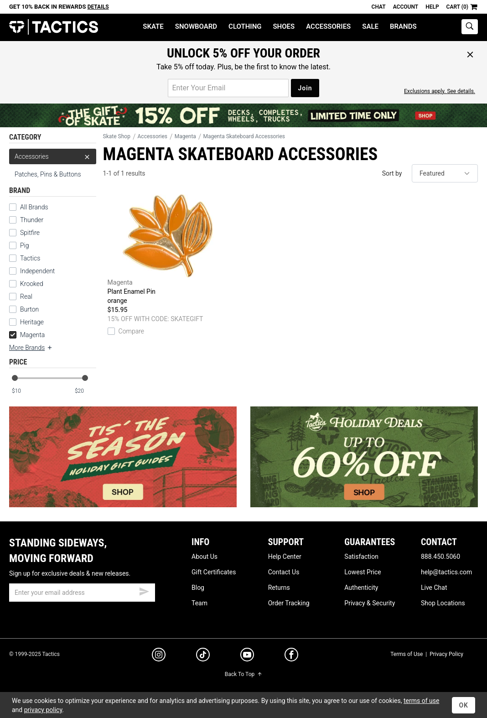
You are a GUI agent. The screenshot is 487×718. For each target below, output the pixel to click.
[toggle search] (469, 26)
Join (305, 88)
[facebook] (291, 656)
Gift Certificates (214, 572)
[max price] (85, 391)
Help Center (284, 556)
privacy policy (43, 709)
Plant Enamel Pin (168, 249)
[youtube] (247, 656)
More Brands (31, 347)
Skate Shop (116, 136)
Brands (403, 26)
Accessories (328, 26)
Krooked (31, 283)
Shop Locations (443, 603)
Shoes (284, 26)
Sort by (392, 173)
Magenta (27, 334)
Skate (153, 26)
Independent (37, 271)
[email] (82, 592)
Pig (24, 245)
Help (432, 7)
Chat (379, 7)
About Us (205, 556)
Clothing (244, 26)
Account (405, 7)
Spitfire (30, 232)
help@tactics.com (446, 572)
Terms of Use (406, 654)
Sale (370, 26)
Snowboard (196, 26)
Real (26, 296)
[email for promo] (228, 88)
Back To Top (243, 674)
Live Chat (434, 587)
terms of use (421, 700)
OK (463, 705)
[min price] (22, 391)
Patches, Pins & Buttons (48, 174)
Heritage (32, 322)
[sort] (445, 173)
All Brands (34, 207)
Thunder (31, 220)
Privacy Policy (446, 654)
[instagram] (159, 656)
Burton (29, 309)
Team (199, 603)
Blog (198, 587)
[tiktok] (203, 656)
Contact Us (284, 572)
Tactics (53, 27)
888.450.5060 (440, 556)
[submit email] (144, 590)
